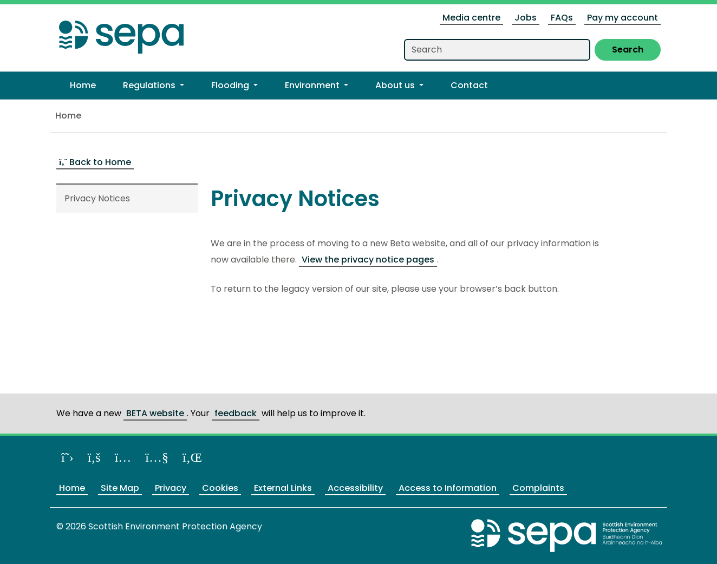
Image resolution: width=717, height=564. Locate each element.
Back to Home (95, 162)
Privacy (170, 488)
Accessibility (355, 488)
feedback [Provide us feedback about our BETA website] (235, 413)
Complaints (538, 488)
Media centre (471, 17)
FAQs (562, 17)
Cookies (220, 488)
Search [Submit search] (627, 49)
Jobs (525, 17)
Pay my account (622, 17)
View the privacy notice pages (368, 259)
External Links (283, 488)
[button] (153, 85)
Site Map (120, 488)
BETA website (155, 413)
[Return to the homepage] (121, 34)
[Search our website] (497, 50)
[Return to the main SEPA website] (567, 535)
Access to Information (448, 488)
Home (68, 115)
